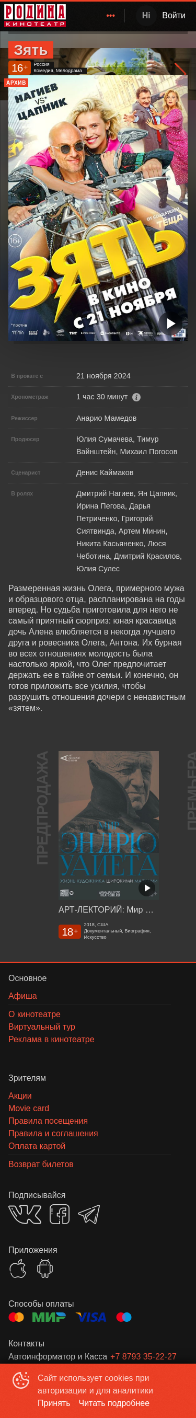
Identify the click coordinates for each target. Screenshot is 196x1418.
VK (24, 1214)
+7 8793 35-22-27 (143, 1356)
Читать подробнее (114, 1403)
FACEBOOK (60, 1214)
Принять (54, 1403)
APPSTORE (17, 1268)
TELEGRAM (89, 1214)
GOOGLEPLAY (45, 1268)
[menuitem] (110, 15)
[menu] (97, 15)
